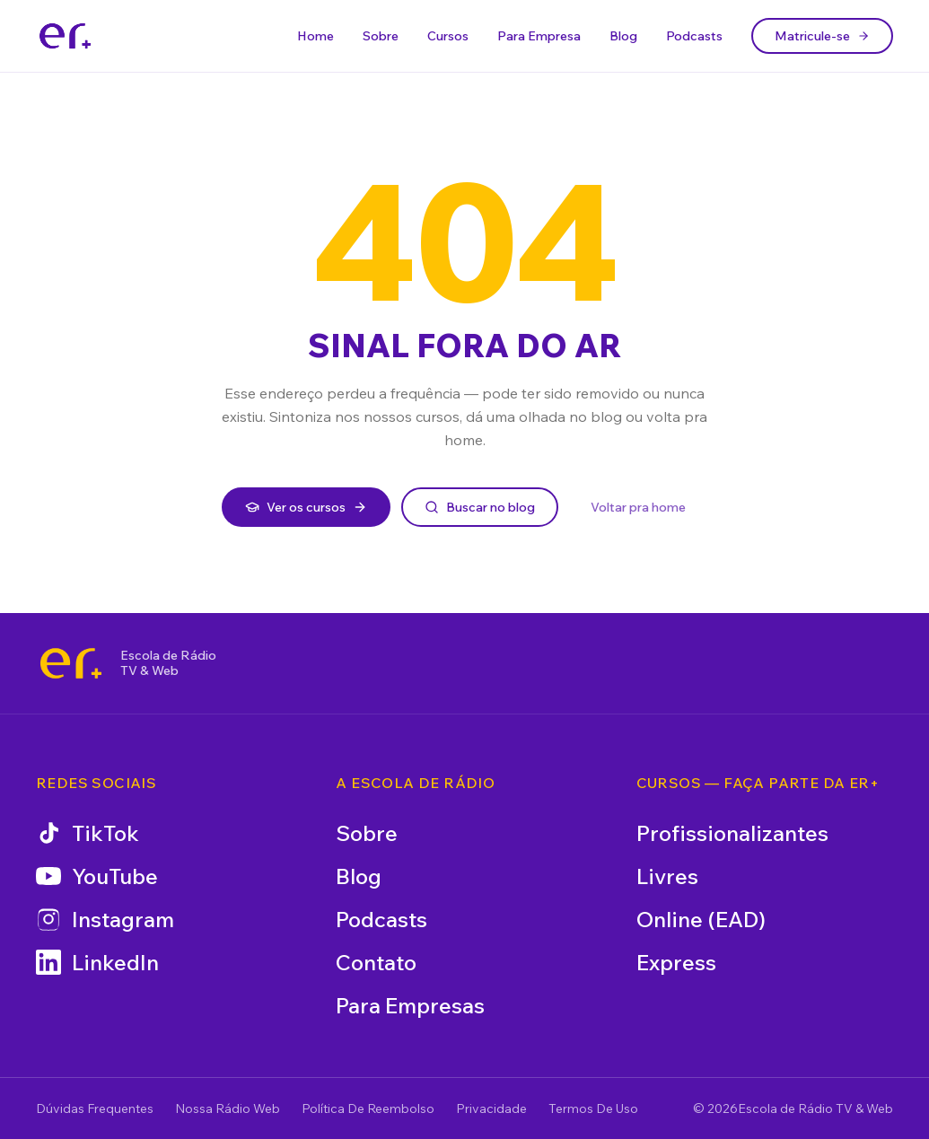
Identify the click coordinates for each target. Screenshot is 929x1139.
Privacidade (491, 1108)
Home (315, 36)
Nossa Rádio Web (227, 1108)
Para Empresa (539, 36)
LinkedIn (97, 962)
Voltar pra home (638, 507)
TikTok (87, 832)
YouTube (97, 876)
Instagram (105, 919)
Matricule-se (822, 36)
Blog (623, 36)
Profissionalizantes (732, 832)
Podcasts (694, 36)
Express (676, 962)
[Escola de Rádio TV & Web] (71, 663)
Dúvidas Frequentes (94, 1108)
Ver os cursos (306, 507)
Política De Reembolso (368, 1108)
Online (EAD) (701, 919)
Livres (667, 876)
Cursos (448, 36)
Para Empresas (410, 1005)
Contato (376, 962)
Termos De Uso (593, 1108)
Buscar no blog (480, 507)
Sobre (381, 36)
